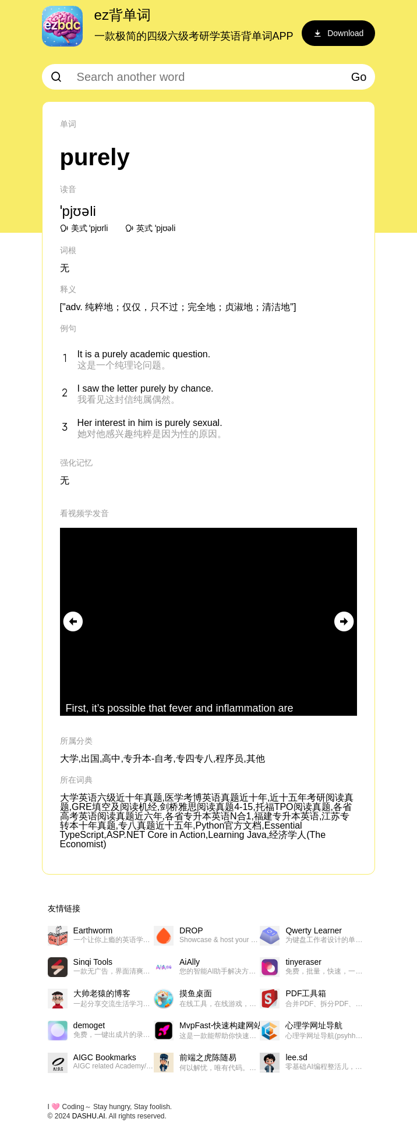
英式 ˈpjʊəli (150, 228)
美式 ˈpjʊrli (84, 228)
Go (359, 76)
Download (338, 33)
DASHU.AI (88, 1116)
